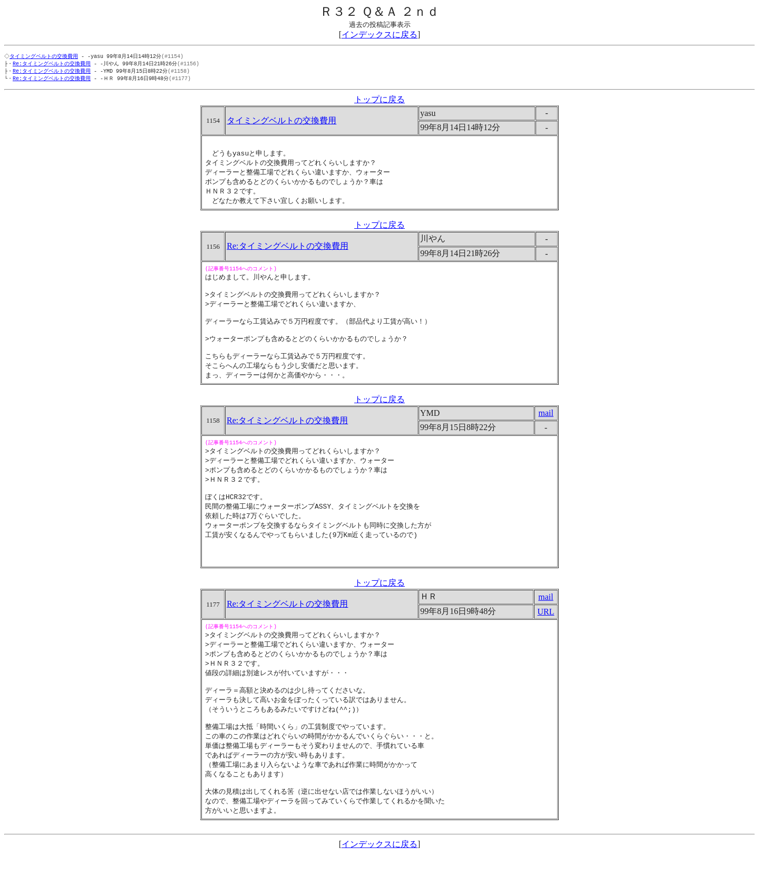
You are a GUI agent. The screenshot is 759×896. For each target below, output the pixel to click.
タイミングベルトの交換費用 (45, 56)
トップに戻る (379, 101)
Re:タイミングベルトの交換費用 (52, 64)
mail (546, 429)
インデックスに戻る (379, 34)
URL (545, 640)
